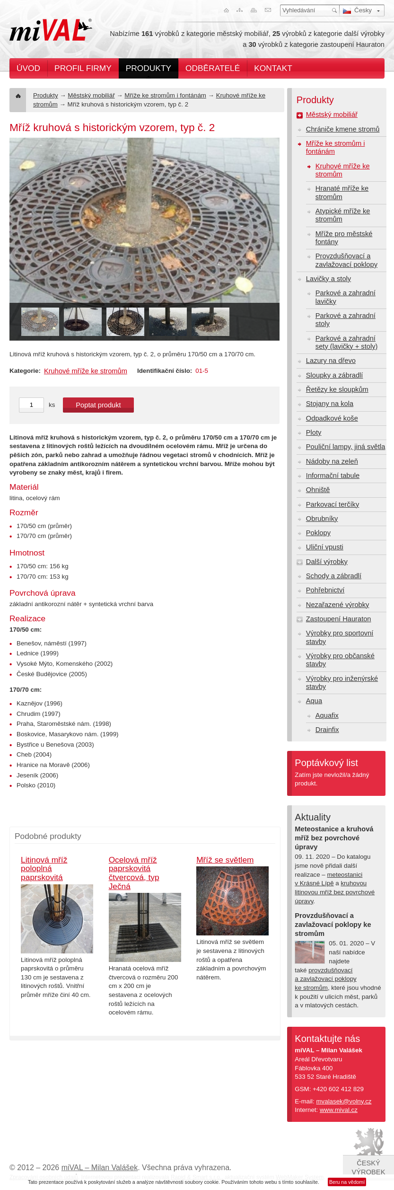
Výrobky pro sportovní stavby (340, 637)
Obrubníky (322, 518)
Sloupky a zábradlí (334, 375)
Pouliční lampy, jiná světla (345, 446)
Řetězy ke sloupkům (337, 389)
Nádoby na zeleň (332, 461)
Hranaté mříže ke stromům (341, 192)
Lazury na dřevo (331, 360)
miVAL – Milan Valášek (99, 1168)
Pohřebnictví (325, 590)
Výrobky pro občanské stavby (340, 660)
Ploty (314, 432)
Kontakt (273, 68)
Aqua (314, 701)
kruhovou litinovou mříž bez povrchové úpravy (335, 892)
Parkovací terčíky (332, 504)
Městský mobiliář (91, 95)
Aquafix (327, 715)
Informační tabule (332, 475)
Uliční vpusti (324, 547)
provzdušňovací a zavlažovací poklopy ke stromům (325, 979)
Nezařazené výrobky (337, 604)
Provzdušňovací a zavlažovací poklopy (346, 260)
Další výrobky (327, 561)
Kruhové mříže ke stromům (85, 371)
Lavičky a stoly (328, 278)
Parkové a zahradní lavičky (345, 297)
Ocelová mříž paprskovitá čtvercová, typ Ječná (134, 873)
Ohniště (318, 490)
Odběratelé (212, 68)
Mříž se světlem (225, 859)
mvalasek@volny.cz (343, 1101)
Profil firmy (83, 68)
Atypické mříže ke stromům (342, 215)
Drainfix (327, 729)
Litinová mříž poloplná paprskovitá (44, 868)
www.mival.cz (339, 1109)
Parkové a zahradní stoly (345, 319)
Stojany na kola (329, 403)
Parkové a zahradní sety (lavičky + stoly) (346, 342)
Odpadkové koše (332, 418)
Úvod (28, 68)
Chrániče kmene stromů (343, 129)
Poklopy (318, 533)
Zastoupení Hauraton (338, 619)
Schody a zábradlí (333, 576)
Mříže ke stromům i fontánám (165, 95)
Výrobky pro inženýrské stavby (342, 682)
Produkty (148, 68)
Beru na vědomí (347, 1182)
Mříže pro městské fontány (344, 238)
